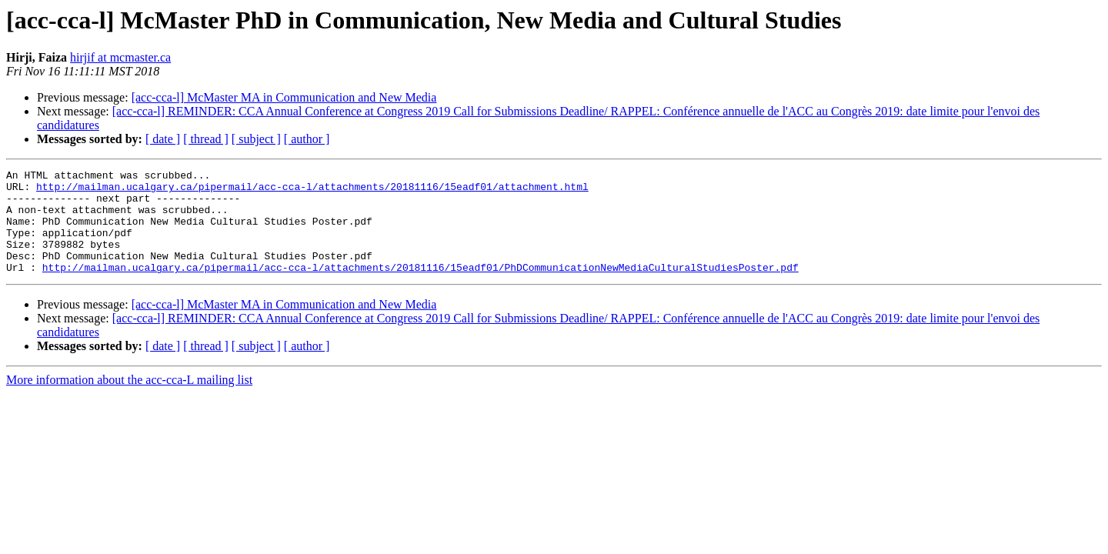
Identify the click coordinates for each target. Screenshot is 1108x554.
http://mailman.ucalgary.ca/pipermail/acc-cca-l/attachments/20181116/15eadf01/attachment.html (312, 191)
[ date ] (162, 138)
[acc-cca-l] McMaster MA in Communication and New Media (284, 97)
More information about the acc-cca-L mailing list (129, 400)
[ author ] (307, 138)
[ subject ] (256, 138)
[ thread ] (206, 138)
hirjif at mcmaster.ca (120, 57)
